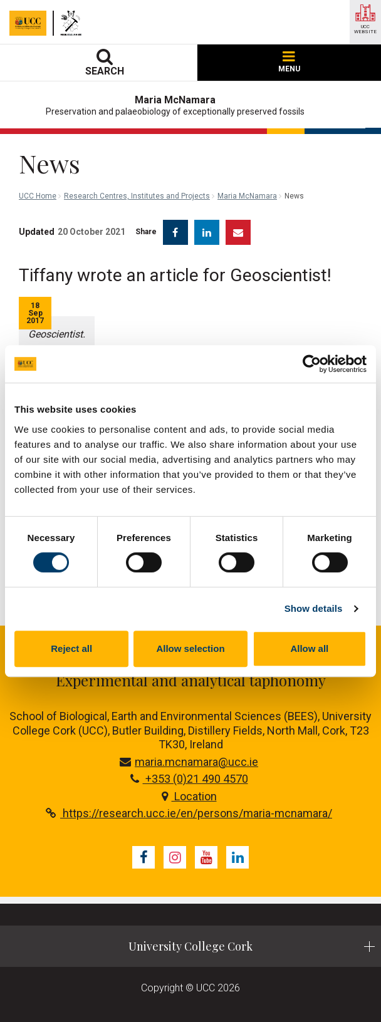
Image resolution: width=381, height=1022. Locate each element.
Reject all (71, 648)
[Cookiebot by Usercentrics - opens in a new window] (312, 363)
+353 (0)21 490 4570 (189, 778)
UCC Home (37, 196)
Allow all (309, 648)
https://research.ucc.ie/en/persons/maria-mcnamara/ (189, 813)
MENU (289, 62)
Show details (313, 608)
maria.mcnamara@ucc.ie (189, 761)
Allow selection (190, 648)
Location (189, 796)
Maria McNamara (247, 196)
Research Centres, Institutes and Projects (137, 196)
